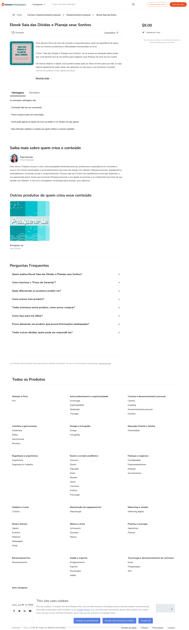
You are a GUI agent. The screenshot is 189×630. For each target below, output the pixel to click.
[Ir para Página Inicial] (15, 4)
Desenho (74, 526)
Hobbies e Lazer (20, 500)
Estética (16, 526)
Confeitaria (17, 423)
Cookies (171, 621)
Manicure (16, 530)
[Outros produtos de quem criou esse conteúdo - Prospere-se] (25, 221)
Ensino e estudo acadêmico (84, 449)
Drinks (15, 428)
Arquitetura (17, 453)
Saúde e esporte (78, 551)
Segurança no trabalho (22, 457)
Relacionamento (19, 555)
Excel (130, 555)
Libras (73, 475)
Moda (14, 538)
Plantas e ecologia (137, 517)
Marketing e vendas (138, 500)
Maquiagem (17, 534)
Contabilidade (134, 453)
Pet (14, 394)
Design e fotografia (80, 419)
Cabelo (15, 521)
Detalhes (34, 93)
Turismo (16, 504)
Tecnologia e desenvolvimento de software (151, 551)
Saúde (73, 568)
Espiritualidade (77, 398)
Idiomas (73, 470)
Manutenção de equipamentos (85, 500)
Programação (134, 560)
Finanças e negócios (138, 449)
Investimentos (134, 466)
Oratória (131, 407)
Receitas (16, 436)
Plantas (131, 526)
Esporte (74, 560)
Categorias (38, 4)
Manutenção (75, 504)
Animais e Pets (20, 389)
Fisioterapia (75, 564)
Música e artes (77, 517)
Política (73, 483)
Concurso (74, 453)
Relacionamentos (21, 551)
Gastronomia (18, 432)
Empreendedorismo (137, 457)
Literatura (74, 479)
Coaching (132, 398)
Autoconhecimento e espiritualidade (89, 389)
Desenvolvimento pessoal (140, 402)
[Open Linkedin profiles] (26, 605)
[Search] (133, 4)
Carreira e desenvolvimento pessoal (147, 389)
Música (73, 530)
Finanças (132, 462)
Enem (72, 466)
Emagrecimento (77, 555)
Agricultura (133, 521)
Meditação (75, 402)
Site (130, 564)
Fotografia (75, 428)
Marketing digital (136, 504)
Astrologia (75, 394)
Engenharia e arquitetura (25, 449)
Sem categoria (19, 581)
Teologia (74, 407)
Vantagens (18, 93)
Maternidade (134, 423)
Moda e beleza (19, 517)
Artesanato (75, 521)
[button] (63, 265)
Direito (73, 457)
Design (73, 423)
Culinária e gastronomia (24, 419)
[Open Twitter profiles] (20, 605)
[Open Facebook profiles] (14, 605)
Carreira (131, 394)
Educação (74, 462)
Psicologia (75, 488)
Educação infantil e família (141, 419)
